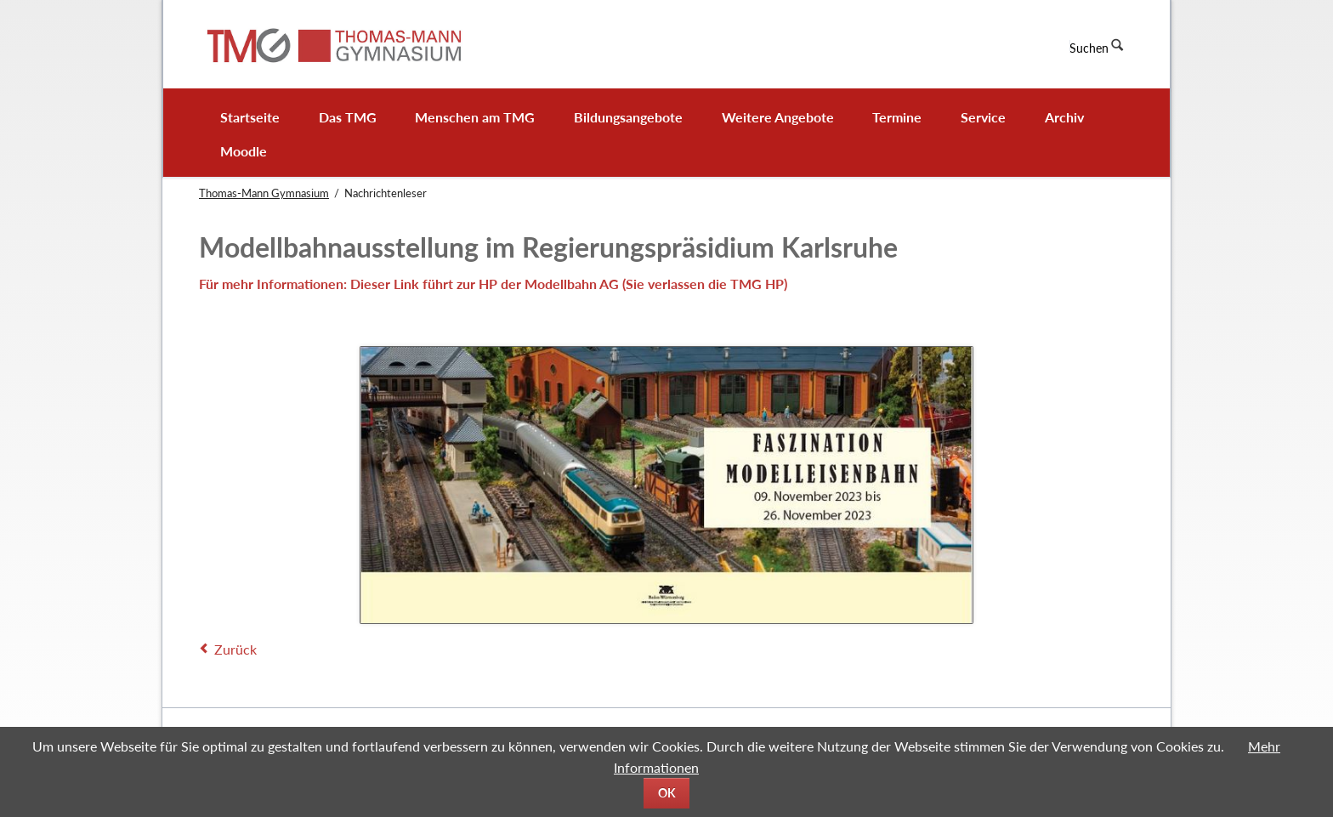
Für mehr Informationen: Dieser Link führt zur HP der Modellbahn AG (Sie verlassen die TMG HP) (493, 283)
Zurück (235, 649)
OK (667, 793)
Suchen (1089, 48)
